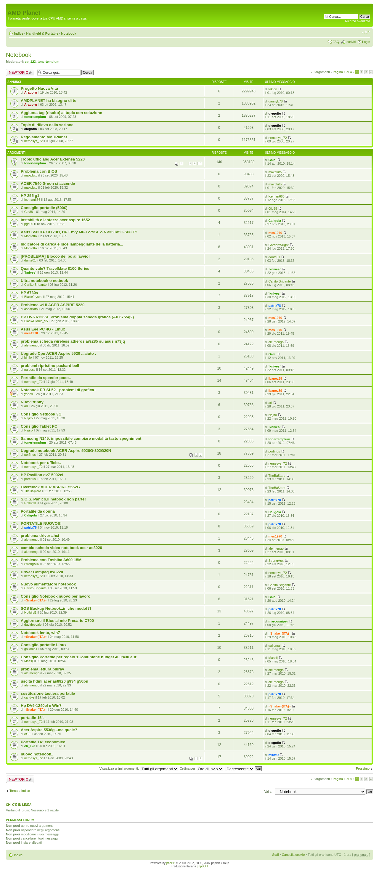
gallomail (30, 649)
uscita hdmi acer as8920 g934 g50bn (54, 681)
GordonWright (278, 245)
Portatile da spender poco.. (46, 377)
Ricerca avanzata (357, 21)
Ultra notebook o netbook (44, 280)
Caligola (274, 220)
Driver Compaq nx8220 (42, 572)
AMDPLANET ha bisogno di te (48, 100)
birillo (28, 357)
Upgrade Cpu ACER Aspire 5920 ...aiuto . (58, 353)
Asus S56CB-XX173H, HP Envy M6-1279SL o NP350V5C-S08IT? (79, 232)
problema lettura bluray (42, 669)
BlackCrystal (33, 297)
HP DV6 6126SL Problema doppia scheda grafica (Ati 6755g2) (77, 317)
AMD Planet (23, 12)
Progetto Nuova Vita (39, 88)
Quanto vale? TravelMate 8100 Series (55, 268)
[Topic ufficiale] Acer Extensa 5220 (53, 159)
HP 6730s (29, 293)
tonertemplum (48, 61)
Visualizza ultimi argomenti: (138, 768)
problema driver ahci (40, 535)
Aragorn (30, 92)
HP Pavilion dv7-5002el (42, 475)
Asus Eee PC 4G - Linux (43, 329)
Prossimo (363, 768)
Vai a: (268, 791)
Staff (275, 854)
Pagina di (342, 72)
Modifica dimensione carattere (366, 32)
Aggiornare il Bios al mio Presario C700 (57, 620)
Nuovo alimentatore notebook (48, 584)
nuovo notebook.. (37, 754)
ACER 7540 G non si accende (48, 183)
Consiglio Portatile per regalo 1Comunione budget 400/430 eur (78, 657)
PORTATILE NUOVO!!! (41, 523)
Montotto (30, 236)
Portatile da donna (38, 511)
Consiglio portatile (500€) (44, 208)
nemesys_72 (33, 141)
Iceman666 (32, 199)
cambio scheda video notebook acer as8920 (61, 547)
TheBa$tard (276, 475)
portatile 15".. (33, 717)
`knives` (30, 272)
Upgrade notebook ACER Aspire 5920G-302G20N (66, 450)
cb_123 (30, 61)
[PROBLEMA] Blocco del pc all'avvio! (55, 256)
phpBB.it (202, 866)
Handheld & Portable (42, 33)
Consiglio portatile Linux (44, 645)
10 (199, 163)
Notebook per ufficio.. (41, 462)
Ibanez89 (275, 378)
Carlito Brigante (35, 284)
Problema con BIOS (39, 171)
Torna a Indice (19, 790)
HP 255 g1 (30, 195)
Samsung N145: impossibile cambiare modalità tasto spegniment (81, 438)
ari (26, 406)
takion (272, 89)
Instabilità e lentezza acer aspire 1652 (55, 220)
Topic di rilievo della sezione (47, 125)
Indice (18, 33)
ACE (27, 734)
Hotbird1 (30, 503)
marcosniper (278, 621)
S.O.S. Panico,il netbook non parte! (53, 499)
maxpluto (31, 175)
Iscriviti (351, 42)
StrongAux (31, 564)
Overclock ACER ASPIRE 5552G (50, 487)
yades (28, 394)
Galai (272, 160)
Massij (28, 661)
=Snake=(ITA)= (35, 600)
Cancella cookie (293, 854)
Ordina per (201, 768)
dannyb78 (275, 101)
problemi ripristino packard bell (50, 365)
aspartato (31, 309)
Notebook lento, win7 (40, 632)
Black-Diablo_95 (36, 321)
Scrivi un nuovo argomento (20, 72)
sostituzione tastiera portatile (48, 693)
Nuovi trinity (32, 402)
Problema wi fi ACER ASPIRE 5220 (52, 305)
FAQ (336, 42)
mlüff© (273, 755)
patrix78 (274, 305)
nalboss (30, 369)
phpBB (170, 863)
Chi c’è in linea (18, 804)
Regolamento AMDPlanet (44, 137)
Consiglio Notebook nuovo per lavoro (55, 596)
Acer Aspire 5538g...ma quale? (49, 730)
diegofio (274, 113)
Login (366, 42)
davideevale (33, 624)
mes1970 (275, 233)
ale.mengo (31, 345)
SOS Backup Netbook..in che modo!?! (56, 608)
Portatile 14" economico (43, 742)
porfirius (30, 454)
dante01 (30, 260)
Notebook (68, 33)
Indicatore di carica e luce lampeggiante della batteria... (72, 244)
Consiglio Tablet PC (39, 426)
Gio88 (28, 212)
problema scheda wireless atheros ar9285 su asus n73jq (73, 341)
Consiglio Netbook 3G (41, 414)
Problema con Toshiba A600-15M (51, 560)
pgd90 (28, 224)
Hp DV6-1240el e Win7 (41, 705)
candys (29, 697)
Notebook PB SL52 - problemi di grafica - (59, 390)
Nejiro (28, 418)
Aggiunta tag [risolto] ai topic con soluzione (61, 112)
